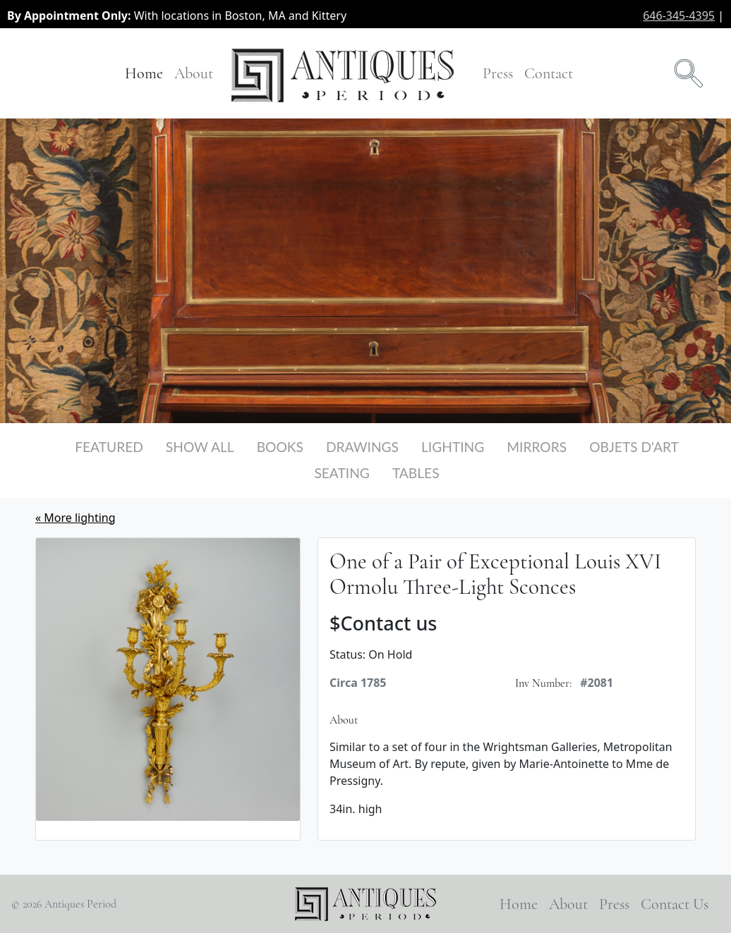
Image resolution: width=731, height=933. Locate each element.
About (193, 73)
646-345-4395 (679, 15)
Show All (200, 447)
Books (280, 447)
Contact (548, 73)
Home (144, 73)
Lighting (452, 447)
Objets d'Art (634, 447)
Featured (109, 447)
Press (498, 73)
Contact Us (674, 903)
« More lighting (75, 517)
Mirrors (537, 447)
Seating (342, 473)
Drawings (362, 447)
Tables (416, 473)
